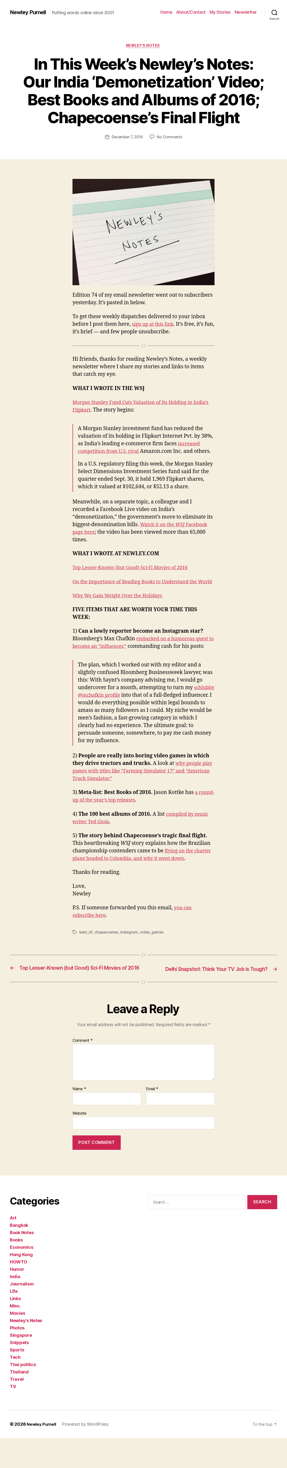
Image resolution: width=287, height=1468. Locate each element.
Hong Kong (21, 1284)
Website (79, 1143)
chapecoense (107, 955)
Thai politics (23, 1394)
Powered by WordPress (87, 1454)
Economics (21, 1277)
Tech (15, 1387)
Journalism (22, 1313)
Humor (17, 1299)
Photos (17, 1357)
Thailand (19, 1401)
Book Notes (22, 1262)
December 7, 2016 (127, 137)
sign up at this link (154, 325)
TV (13, 1416)
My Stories (220, 12)
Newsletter (246, 12)
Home (166, 12)
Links (15, 1328)
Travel (17, 1409)
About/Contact (191, 12)
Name (79, 1119)
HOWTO (18, 1291)
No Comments (170, 137)
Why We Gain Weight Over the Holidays (120, 611)
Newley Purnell (29, 12)
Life (14, 1321)
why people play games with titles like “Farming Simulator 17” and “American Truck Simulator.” (138, 794)
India (15, 1306)
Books (16, 1269)
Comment (82, 1071)
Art (13, 1248)
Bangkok (19, 1255)
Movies (17, 1343)
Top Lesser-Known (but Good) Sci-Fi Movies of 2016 (134, 576)
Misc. (15, 1335)
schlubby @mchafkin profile (112, 718)
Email (152, 1119)
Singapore (21, 1365)
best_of (86, 955)
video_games (153, 955)
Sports (17, 1379)
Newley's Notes (143, 46)
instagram (130, 955)
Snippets (19, 1372)
